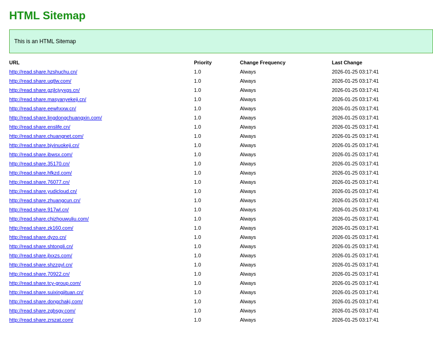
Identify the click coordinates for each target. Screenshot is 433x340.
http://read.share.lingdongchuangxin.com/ (55, 117)
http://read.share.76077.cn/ (39, 182)
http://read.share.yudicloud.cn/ (43, 191)
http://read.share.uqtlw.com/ (40, 81)
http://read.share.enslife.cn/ (39, 127)
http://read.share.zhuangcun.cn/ (44, 200)
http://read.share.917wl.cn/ (39, 209)
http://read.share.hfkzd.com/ (40, 173)
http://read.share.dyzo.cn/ (37, 237)
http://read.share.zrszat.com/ (41, 320)
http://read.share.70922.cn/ (39, 274)
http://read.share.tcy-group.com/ (45, 283)
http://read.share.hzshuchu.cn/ (43, 71)
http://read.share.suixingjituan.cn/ (46, 292)
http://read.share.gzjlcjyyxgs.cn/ (44, 90)
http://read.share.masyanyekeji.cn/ (47, 99)
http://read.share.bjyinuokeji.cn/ (44, 145)
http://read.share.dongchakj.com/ (46, 301)
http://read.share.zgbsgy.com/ (42, 310)
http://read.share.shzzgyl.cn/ (41, 264)
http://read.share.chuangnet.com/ (46, 136)
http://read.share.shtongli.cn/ (41, 246)
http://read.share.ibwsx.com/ (41, 154)
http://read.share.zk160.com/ (41, 228)
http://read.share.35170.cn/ (39, 163)
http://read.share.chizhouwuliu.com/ (49, 218)
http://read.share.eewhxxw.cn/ (42, 108)
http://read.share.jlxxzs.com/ (40, 255)
